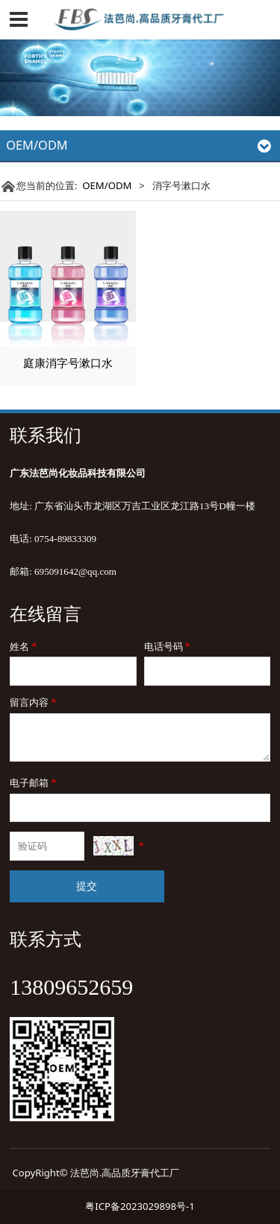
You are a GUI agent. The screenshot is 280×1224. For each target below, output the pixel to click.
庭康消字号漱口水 (68, 362)
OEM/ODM (106, 185)
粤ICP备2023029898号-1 (139, 1206)
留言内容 (34, 702)
